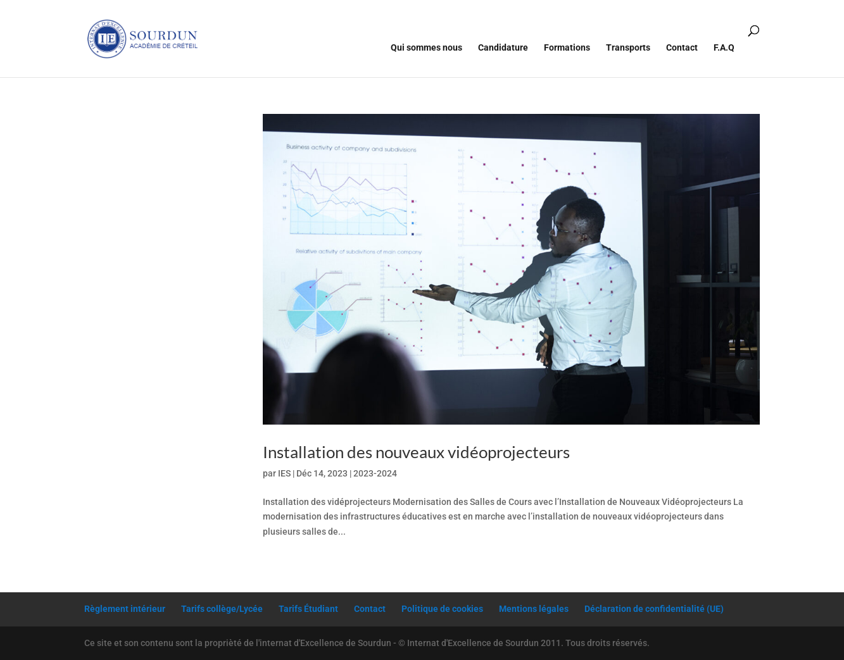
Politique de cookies (442, 609)
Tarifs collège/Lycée (222, 609)
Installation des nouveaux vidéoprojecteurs (416, 452)
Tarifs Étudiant (308, 609)
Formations (567, 48)
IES (284, 473)
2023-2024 (375, 473)
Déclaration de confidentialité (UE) (654, 609)
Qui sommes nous (426, 48)
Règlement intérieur (124, 609)
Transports (628, 48)
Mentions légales (534, 609)
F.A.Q (724, 48)
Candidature (503, 48)
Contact (682, 48)
